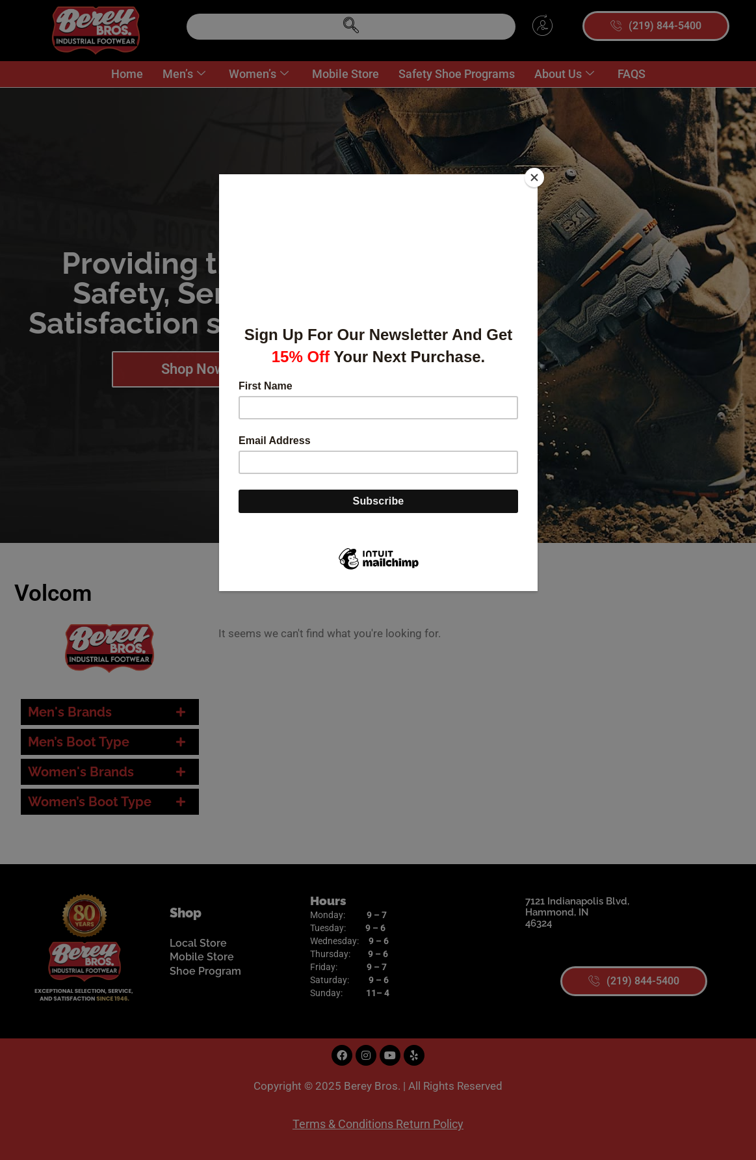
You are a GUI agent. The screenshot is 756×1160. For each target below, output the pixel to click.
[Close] (534, 177)
